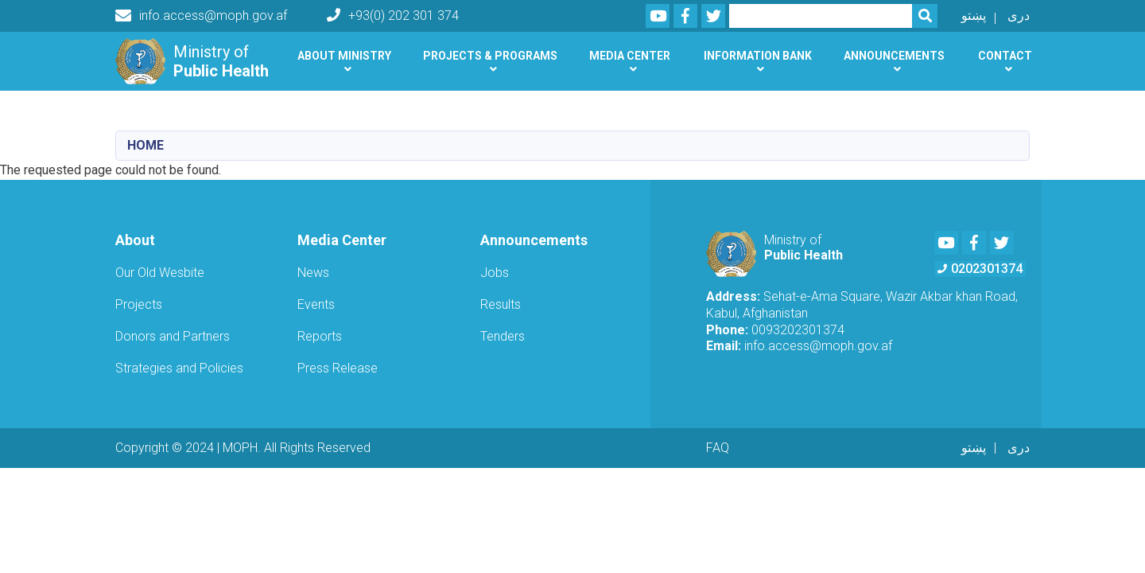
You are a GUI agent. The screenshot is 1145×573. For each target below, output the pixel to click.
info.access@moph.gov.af (201, 16)
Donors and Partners (172, 336)
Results (500, 304)
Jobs (494, 272)
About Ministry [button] (344, 55)
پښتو (973, 15)
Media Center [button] (629, 55)
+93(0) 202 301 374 (393, 15)
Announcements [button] (894, 55)
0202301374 (980, 268)
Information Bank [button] (758, 55)
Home (145, 145)
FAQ (717, 447)
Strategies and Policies (179, 368)
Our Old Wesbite (159, 272)
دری (1018, 15)
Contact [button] (1005, 55)
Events (316, 304)
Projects (138, 304)
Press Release (337, 368)
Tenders (502, 336)
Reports (319, 336)
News (313, 272)
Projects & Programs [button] (490, 55)
